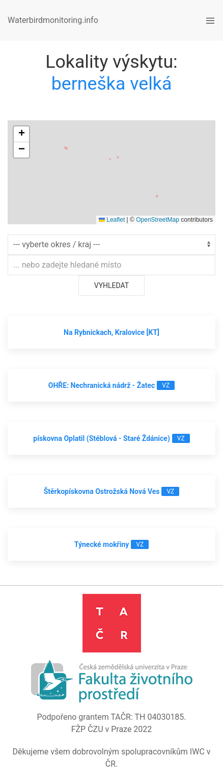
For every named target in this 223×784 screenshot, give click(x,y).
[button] (21, 134)
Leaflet (112, 219)
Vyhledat (111, 285)
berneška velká (111, 83)
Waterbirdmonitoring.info (53, 20)
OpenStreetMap (157, 219)
